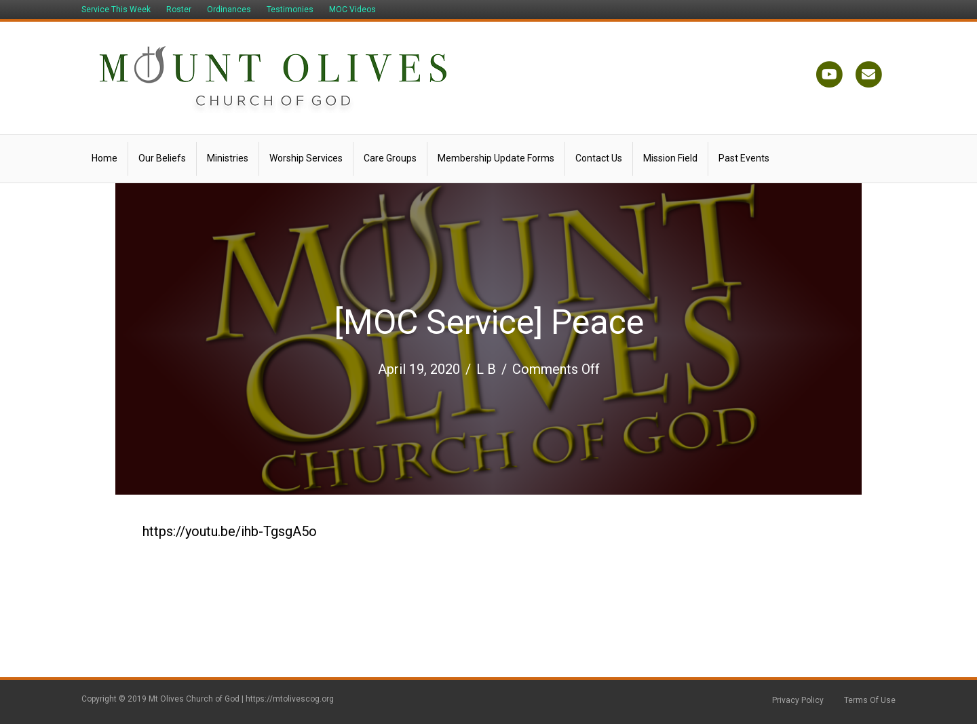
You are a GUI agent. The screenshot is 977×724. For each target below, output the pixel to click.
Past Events (744, 158)
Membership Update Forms (496, 158)
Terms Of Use (870, 700)
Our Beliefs (162, 158)
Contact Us (598, 158)
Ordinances (229, 9)
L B (486, 369)
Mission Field (670, 158)
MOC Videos (352, 9)
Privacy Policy (798, 700)
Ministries (227, 158)
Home (104, 158)
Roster (178, 9)
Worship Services (306, 158)
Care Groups (390, 158)
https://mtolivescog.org (290, 699)
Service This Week (116, 9)
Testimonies (290, 9)
